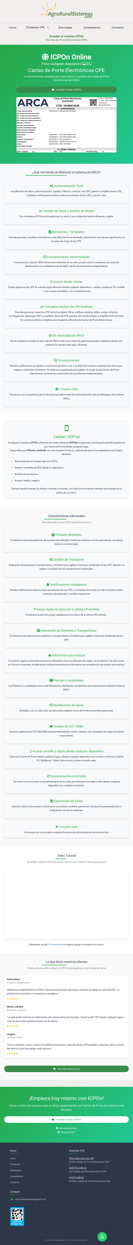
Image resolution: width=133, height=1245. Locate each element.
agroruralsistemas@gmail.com (30, 1199)
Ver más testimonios (66, 1068)
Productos (15, 1164)
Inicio (13, 27)
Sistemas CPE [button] (37, 27)
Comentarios (92, 27)
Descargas (65, 27)
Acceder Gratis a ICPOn (66, 89)
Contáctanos (56, 944)
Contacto (118, 27)
